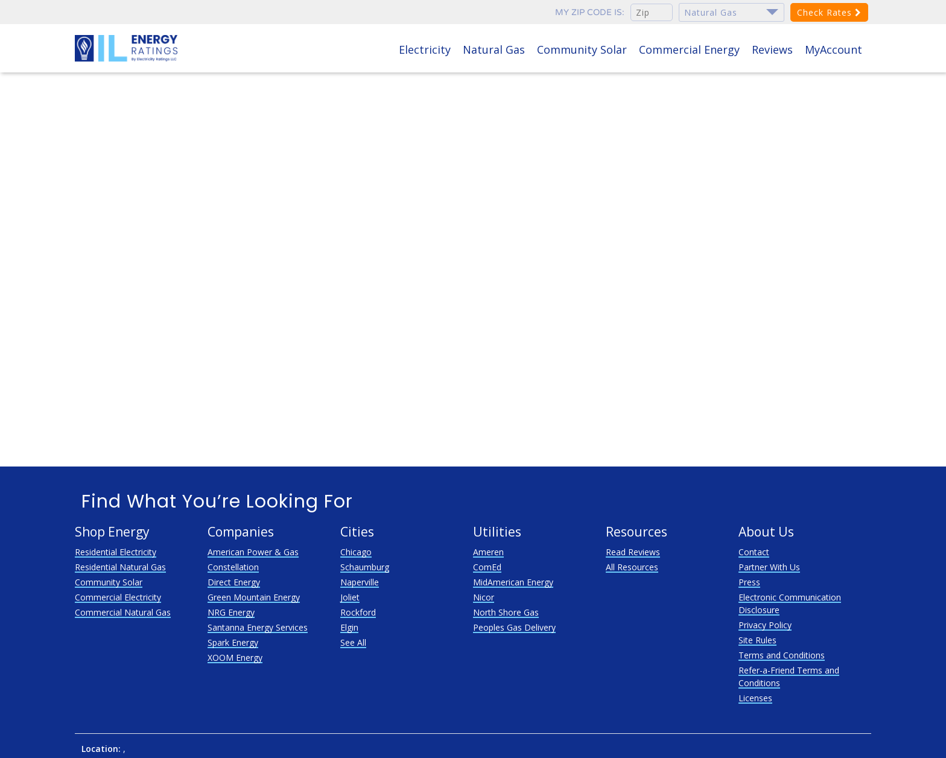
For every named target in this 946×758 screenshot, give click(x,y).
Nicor (483, 597)
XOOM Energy (235, 657)
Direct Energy (234, 582)
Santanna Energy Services (258, 627)
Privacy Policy (765, 625)
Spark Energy (233, 642)
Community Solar (582, 49)
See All (353, 642)
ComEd (487, 567)
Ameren (488, 552)
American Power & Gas (253, 552)
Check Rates (829, 12)
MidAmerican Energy (513, 582)
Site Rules (757, 640)
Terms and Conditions (781, 655)
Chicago (356, 552)
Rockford (358, 612)
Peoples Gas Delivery (514, 627)
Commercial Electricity (118, 597)
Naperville (359, 582)
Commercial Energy (689, 49)
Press (749, 582)
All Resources (632, 567)
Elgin (349, 627)
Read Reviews (633, 552)
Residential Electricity (115, 552)
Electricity (425, 49)
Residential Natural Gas (120, 567)
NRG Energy (231, 612)
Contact (753, 552)
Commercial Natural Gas (123, 612)
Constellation (233, 567)
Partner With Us (769, 567)
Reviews (772, 49)
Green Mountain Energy (254, 597)
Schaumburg (364, 567)
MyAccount (833, 49)
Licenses (755, 698)
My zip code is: (589, 12)
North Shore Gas (506, 612)
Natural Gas (494, 49)
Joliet (350, 597)
